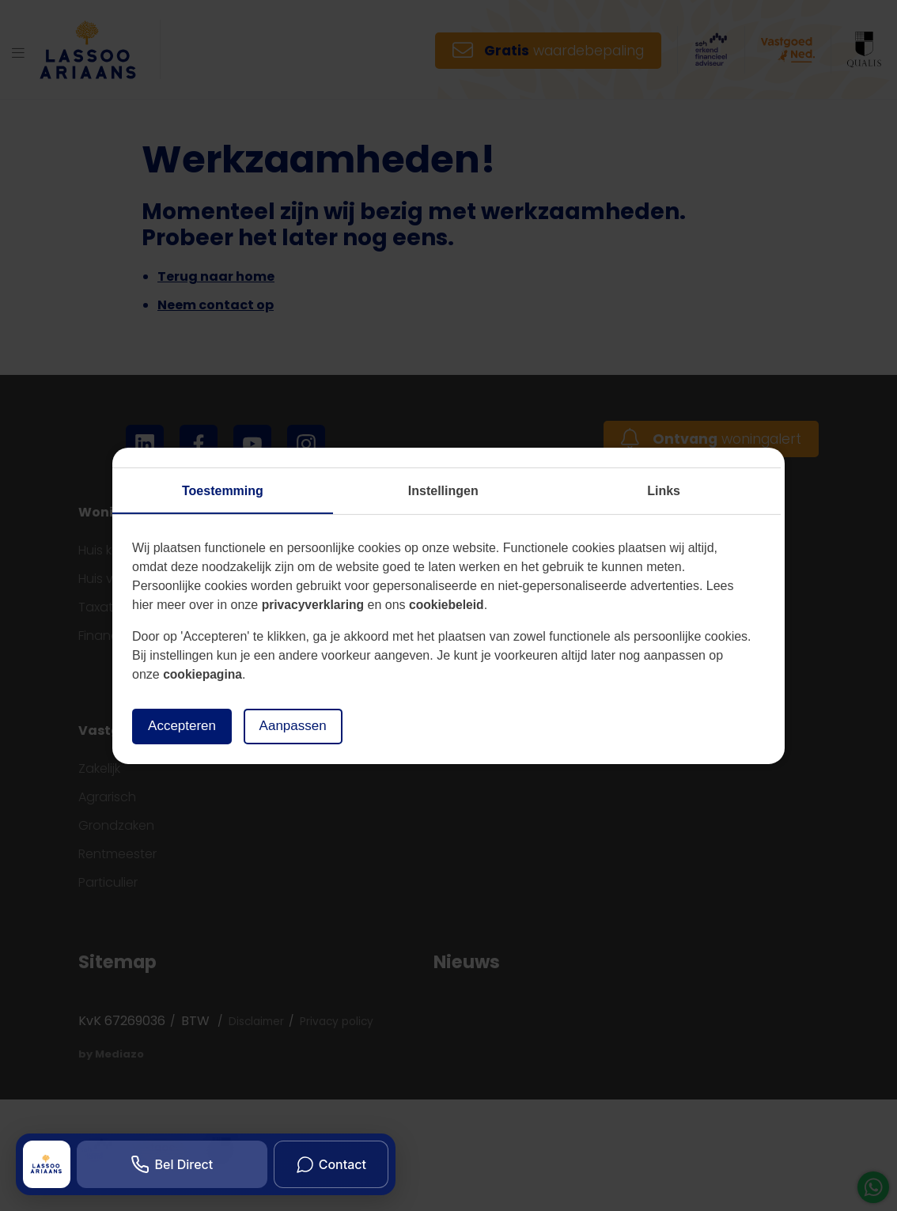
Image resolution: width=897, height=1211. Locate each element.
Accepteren (185, 726)
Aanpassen (300, 726)
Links (663, 490)
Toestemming (222, 490)
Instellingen (443, 490)
